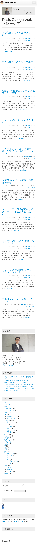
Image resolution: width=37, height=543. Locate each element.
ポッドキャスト (12, 418)
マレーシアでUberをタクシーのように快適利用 (18, 270)
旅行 (33, 306)
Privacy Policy (6, 521)
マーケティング (9, 410)
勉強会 (6, 444)
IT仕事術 (24, 40)
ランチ (9, 428)
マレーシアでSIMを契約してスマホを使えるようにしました (18, 211)
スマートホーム (9, 404)
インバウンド (11, 430)
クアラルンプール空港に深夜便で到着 (18, 181)
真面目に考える (9, 412)
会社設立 (9, 432)
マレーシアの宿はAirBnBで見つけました (18, 241)
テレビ (6, 438)
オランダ (9, 456)
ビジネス (32, 69)
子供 (5, 450)
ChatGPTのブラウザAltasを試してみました (17, 381)
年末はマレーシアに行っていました (18, 300)
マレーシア (31, 40)
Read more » (9, 51)
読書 (5, 406)
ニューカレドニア (12, 461)
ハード (6, 434)
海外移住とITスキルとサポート (17, 62)
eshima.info (10, 2)
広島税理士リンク (12, 416)
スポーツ (9, 471)
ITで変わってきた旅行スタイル (17, 33)
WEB (6, 414)
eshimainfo (27, 38)
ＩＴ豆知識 (7, 408)
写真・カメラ (8, 440)
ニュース (7, 436)
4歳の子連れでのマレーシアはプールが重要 (18, 91)
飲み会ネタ (7, 442)
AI (5, 402)
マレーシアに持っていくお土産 (18, 120)
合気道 (9, 467)
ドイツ (9, 458)
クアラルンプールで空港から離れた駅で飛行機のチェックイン (18, 151)
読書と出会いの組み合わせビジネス (15, 383)
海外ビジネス (11, 422)
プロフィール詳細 (7, 365)
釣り (5, 448)
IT (7, 424)
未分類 (6, 473)
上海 (8, 460)
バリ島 (9, 463)
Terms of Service (19, 521)
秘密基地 (9, 469)
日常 (5, 465)
